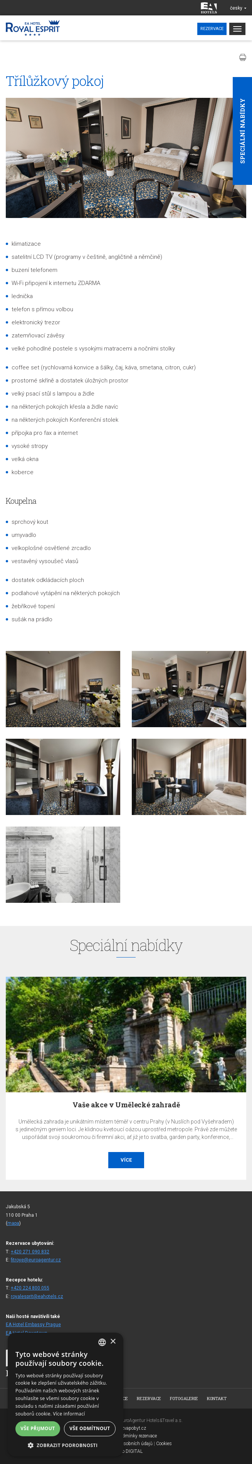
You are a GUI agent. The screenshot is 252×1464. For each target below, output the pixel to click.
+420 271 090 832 (30, 1251)
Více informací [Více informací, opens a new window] (69, 1413)
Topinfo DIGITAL (126, 1451)
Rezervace (211, 28)
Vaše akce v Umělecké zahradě (126, 1104)
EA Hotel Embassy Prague (33, 1324)
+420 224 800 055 (30, 1288)
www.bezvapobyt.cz (126, 1428)
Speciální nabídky (242, 131)
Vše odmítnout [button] (89, 1428)
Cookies (164, 1443)
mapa (13, 1223)
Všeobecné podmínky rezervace (126, 1436)
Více (126, 1160)
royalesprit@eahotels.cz (37, 1296)
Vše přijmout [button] (37, 1428)
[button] (65, 1445)
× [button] (113, 1342)
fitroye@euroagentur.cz (36, 1260)
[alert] (65, 1394)
